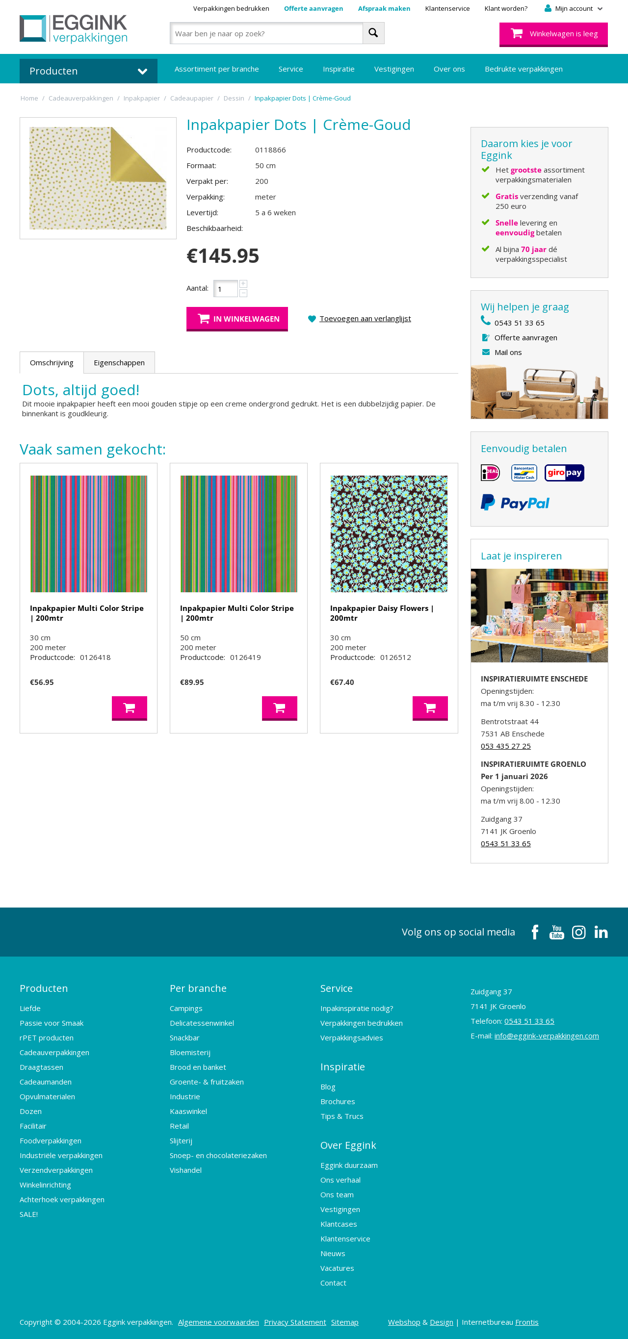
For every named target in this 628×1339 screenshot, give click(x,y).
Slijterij (181, 1140)
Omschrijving (52, 362)
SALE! (29, 1214)
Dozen (31, 1111)
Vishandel (186, 1170)
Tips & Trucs (342, 1116)
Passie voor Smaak (51, 1023)
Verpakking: (205, 197)
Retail (179, 1126)
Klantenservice (447, 8)
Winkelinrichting (45, 1184)
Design (441, 1322)
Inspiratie (339, 69)
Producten (44, 988)
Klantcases (338, 1224)
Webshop (404, 1322)
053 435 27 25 (506, 746)
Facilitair (33, 1126)
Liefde (30, 1008)
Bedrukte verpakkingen (524, 69)
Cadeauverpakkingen (54, 1052)
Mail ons (508, 352)
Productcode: (209, 149)
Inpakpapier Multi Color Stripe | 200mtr (87, 613)
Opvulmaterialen (47, 1096)
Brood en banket (198, 1067)
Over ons (449, 69)
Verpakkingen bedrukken (231, 8)
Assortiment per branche (217, 69)
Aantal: (197, 288)
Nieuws (332, 1253)
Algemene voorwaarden (218, 1322)
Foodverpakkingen (50, 1140)
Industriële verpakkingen (61, 1155)
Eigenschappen (119, 362)
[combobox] (277, 33)
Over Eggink (348, 1145)
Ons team (337, 1194)
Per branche (198, 988)
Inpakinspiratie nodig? (356, 1008)
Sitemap (345, 1322)
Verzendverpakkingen (56, 1170)
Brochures (337, 1101)
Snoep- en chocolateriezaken (218, 1155)
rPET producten (47, 1037)
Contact (333, 1283)
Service (291, 69)
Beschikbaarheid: (214, 228)
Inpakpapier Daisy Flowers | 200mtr (382, 613)
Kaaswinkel (188, 1111)
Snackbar (185, 1037)
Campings (186, 1008)
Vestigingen (394, 69)
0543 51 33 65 (520, 323)
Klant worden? (506, 8)
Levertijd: (202, 212)
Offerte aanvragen (313, 8)
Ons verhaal (340, 1180)
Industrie (185, 1096)
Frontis (527, 1322)
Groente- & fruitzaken (207, 1081)
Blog (328, 1086)
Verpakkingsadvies (351, 1037)
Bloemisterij (190, 1052)
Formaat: (201, 165)
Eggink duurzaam (349, 1165)
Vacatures (337, 1268)
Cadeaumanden (46, 1081)
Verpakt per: (207, 181)
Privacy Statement (295, 1322)
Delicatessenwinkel (202, 1023)
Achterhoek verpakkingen (62, 1199)
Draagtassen (41, 1067)
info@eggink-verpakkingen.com (547, 1035)
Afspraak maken (384, 8)
